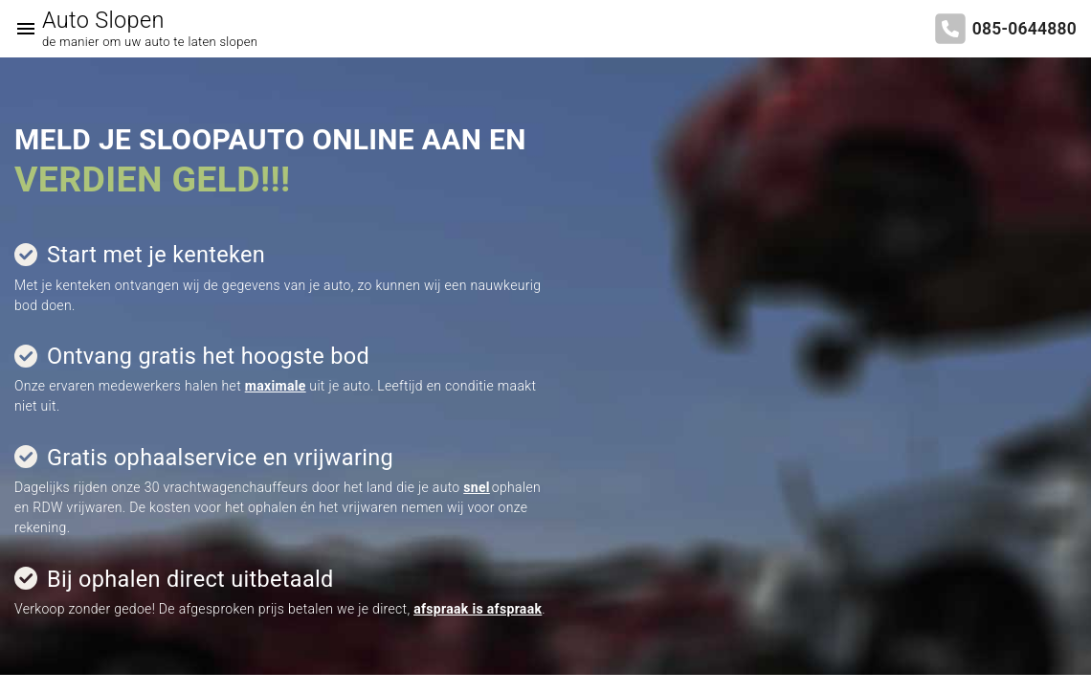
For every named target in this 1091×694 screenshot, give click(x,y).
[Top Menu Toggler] (21, 29)
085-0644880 (1024, 28)
